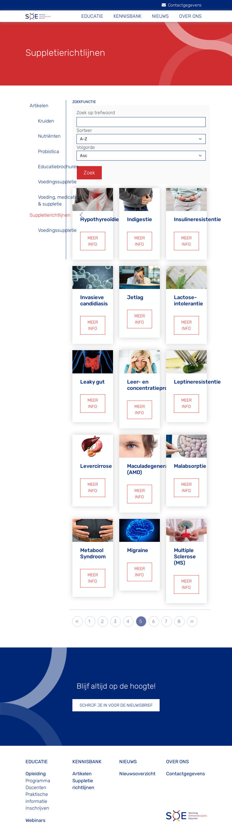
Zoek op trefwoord (96, 112)
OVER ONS (190, 16)
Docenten (36, 773)
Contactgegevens (182, 5)
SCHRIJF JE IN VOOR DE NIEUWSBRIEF (116, 691)
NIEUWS (160, 16)
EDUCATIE (92, 16)
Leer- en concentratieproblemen (156, 378)
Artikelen (39, 105)
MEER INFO (92, 237)
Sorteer (84, 130)
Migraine (137, 538)
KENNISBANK (127, 16)
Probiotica (48, 151)
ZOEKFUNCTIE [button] (84, 102)
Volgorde (86, 147)
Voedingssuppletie (57, 181)
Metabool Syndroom (93, 541)
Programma (38, 766)
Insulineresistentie (197, 217)
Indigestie (139, 217)
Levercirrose (96, 456)
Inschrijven (37, 794)
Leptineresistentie (197, 375)
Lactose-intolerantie (188, 295)
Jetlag (135, 292)
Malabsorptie (190, 456)
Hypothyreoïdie (99, 217)
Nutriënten (49, 136)
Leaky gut (92, 375)
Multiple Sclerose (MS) (185, 544)
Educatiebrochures (58, 166)
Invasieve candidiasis (94, 295)
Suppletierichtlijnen (50, 215)
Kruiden (46, 121)
